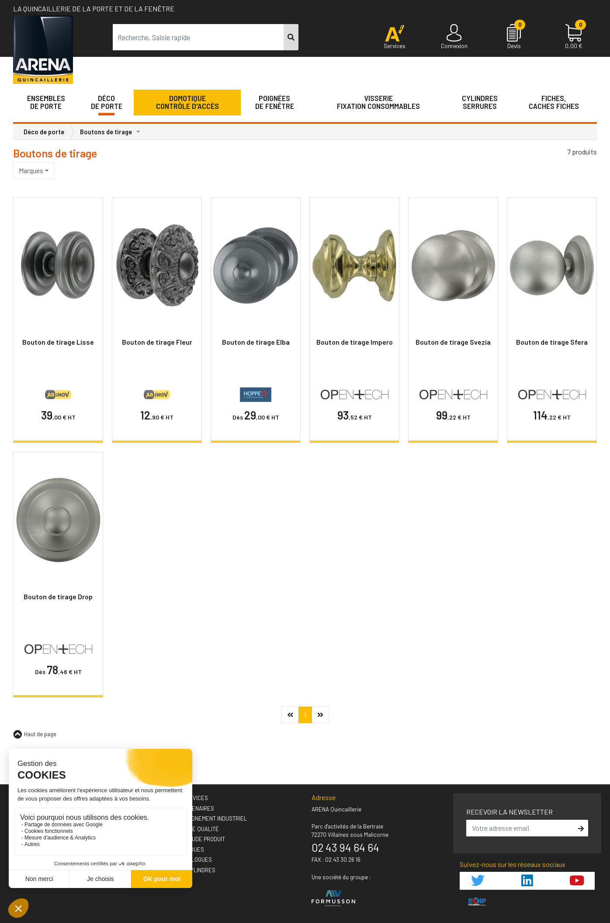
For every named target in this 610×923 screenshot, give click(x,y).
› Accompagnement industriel (205, 818)
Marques (31, 170)
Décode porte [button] (106, 102)
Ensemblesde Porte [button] (46, 102)
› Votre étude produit (194, 839)
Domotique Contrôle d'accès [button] (187, 102)
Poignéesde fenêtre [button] (274, 102)
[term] (198, 37)
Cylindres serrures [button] (480, 102)
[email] (520, 828)
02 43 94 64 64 (345, 847)
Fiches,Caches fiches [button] (554, 102)
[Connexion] (454, 37)
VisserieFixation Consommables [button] (378, 102)
